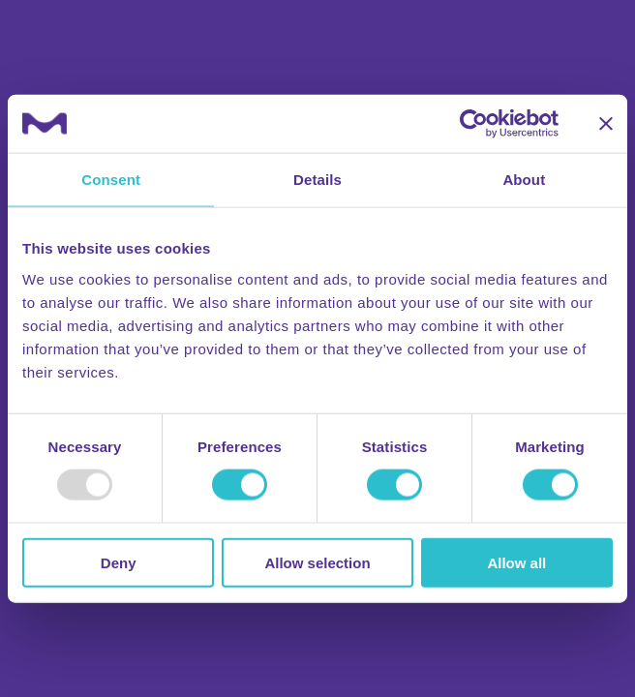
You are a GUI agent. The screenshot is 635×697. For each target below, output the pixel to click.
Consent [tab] (110, 179)
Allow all (516, 562)
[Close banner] (606, 124)
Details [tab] (317, 179)
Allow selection (317, 562)
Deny (118, 562)
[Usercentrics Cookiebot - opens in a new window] (474, 123)
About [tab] (523, 179)
